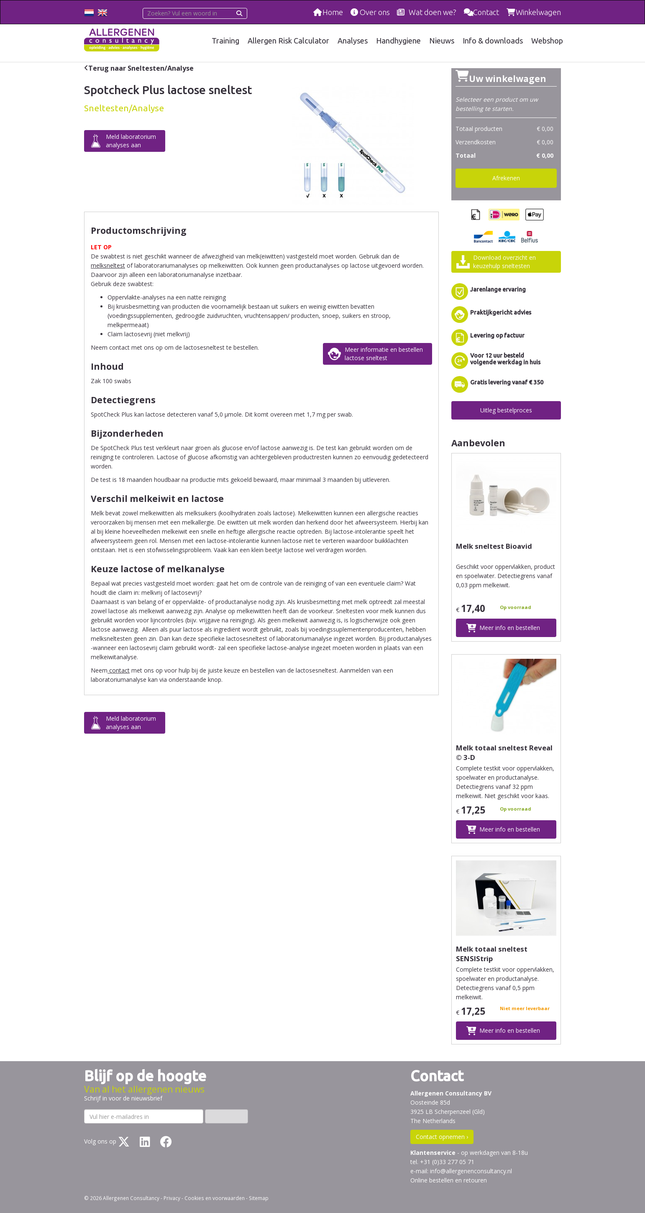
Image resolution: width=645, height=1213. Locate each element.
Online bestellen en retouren (448, 1180)
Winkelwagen (538, 12)
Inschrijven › (226, 1116)
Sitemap (259, 1198)
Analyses (354, 40)
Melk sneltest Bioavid (494, 546)
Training (227, 40)
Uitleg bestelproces (506, 410)
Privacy (172, 1198)
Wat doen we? (432, 12)
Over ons (375, 12)
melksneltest (108, 265)
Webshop (547, 40)
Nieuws (442, 40)
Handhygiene (399, 40)
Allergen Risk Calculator (289, 40)
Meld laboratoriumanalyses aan (131, 141)
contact (119, 670)
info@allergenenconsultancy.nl (471, 1171)
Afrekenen (506, 178)
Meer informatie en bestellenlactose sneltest (384, 353)
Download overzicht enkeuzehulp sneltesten (504, 261)
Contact (486, 12)
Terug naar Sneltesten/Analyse (141, 68)
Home (332, 12)
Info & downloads (493, 40)
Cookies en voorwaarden (214, 1198)
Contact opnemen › (442, 1137)
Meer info (509, 628)
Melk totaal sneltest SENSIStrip (491, 953)
